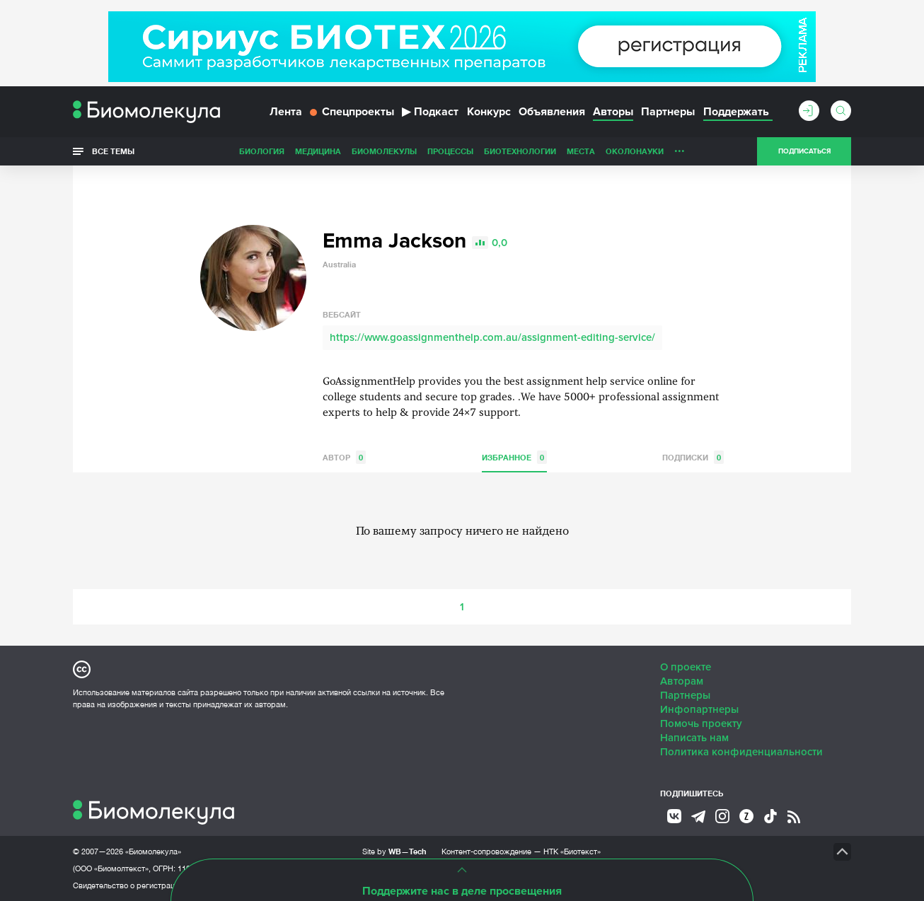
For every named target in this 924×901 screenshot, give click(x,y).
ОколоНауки (635, 151)
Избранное (514, 457)
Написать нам (694, 737)
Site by (394, 851)
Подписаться (804, 151)
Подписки (693, 457)
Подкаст (430, 112)
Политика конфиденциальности (741, 751)
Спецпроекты (352, 112)
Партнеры (668, 112)
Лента (286, 112)
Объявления (552, 112)
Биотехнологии (520, 151)
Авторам (681, 681)
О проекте (685, 667)
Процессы (450, 151)
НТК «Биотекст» (572, 851)
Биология (261, 151)
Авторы (613, 112)
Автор (344, 457)
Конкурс (489, 112)
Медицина (318, 151)
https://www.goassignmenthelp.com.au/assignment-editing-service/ (492, 337)
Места (581, 151)
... (679, 148)
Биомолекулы (384, 151)
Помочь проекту (701, 723)
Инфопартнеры (699, 709)
